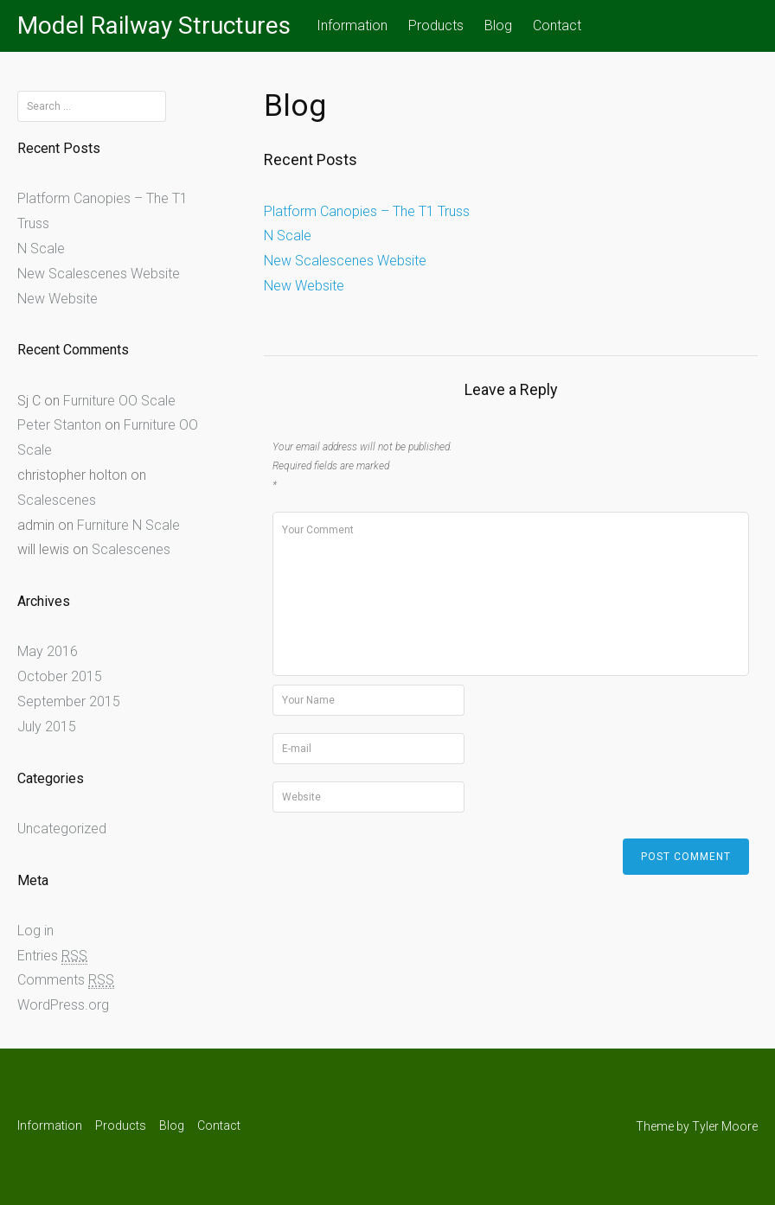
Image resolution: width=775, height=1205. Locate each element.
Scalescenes (56, 500)
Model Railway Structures (154, 25)
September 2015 (68, 701)
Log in (35, 930)
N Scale (287, 235)
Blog (498, 25)
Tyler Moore (725, 1126)
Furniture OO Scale (119, 400)
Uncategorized (61, 828)
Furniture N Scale (128, 525)
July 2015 (46, 726)
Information (352, 25)
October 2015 (59, 676)
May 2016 (47, 651)
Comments (65, 980)
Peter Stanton (59, 425)
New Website (304, 285)
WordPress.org (63, 1005)
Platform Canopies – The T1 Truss (367, 211)
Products (436, 25)
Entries (52, 956)
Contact (557, 25)
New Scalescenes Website (345, 260)
